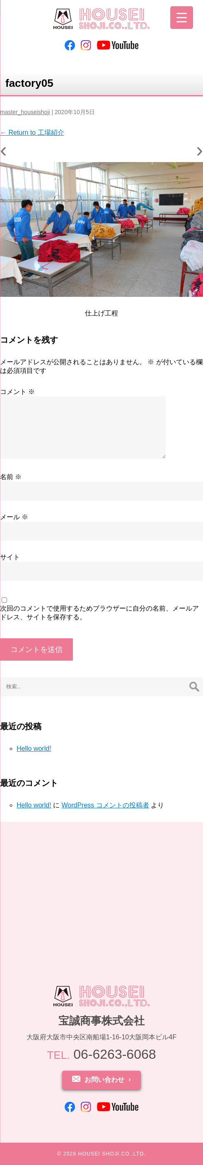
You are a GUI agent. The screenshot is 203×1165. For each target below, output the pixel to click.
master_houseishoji (25, 112)
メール (14, 516)
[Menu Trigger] (181, 17)
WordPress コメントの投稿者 (105, 805)
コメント (17, 391)
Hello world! (34, 748)
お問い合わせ (104, 1079)
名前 (11, 476)
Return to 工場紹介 (32, 132)
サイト (10, 557)
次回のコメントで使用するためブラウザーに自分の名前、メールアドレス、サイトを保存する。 (99, 613)
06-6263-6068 (101, 1054)
